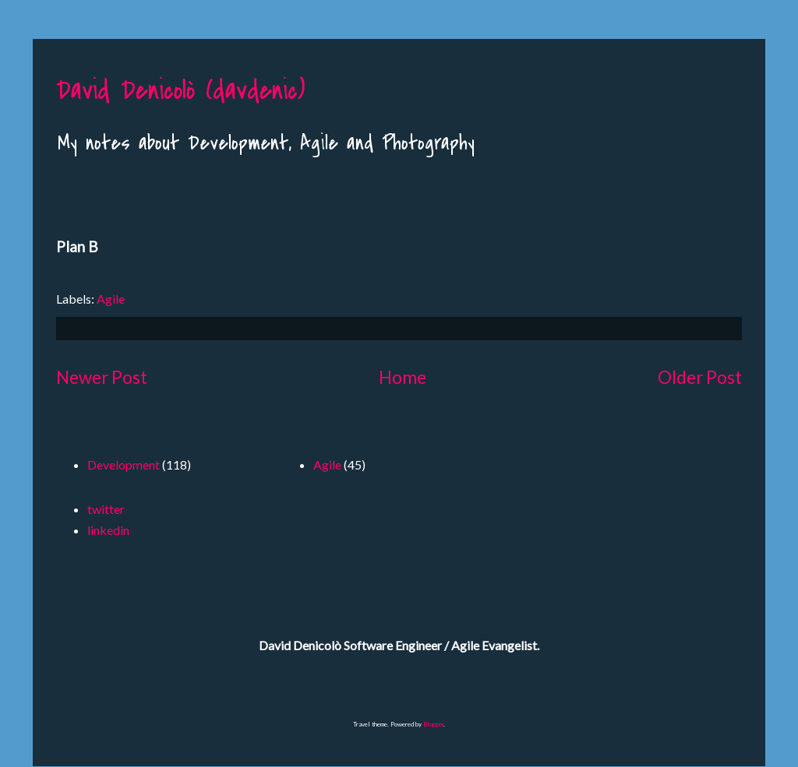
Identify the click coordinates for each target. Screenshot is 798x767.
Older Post (700, 377)
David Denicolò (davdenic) (180, 91)
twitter (106, 508)
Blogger (433, 724)
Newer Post (101, 377)
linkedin (108, 529)
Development (123, 464)
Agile (111, 298)
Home (402, 377)
